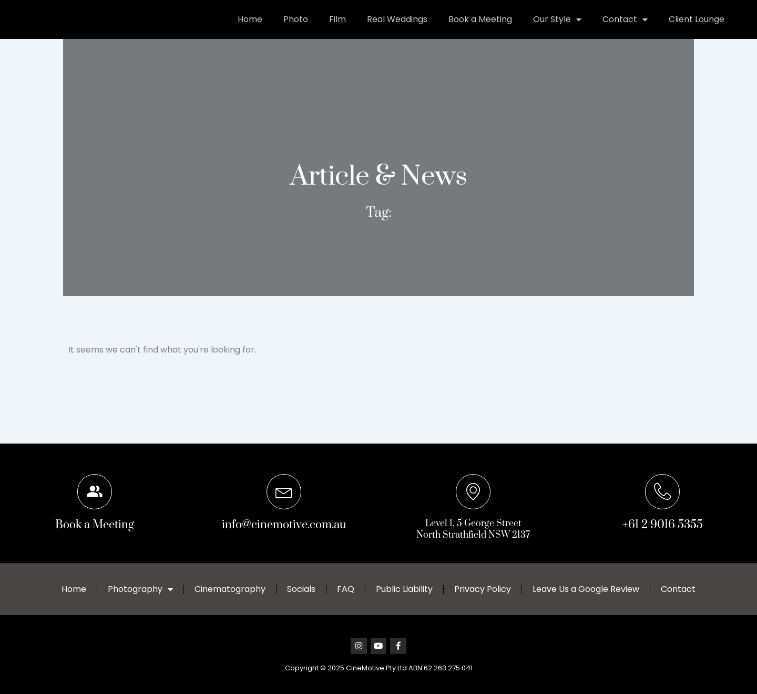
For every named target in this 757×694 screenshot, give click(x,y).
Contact (625, 29)
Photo (295, 29)
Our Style (557, 29)
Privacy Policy (482, 588)
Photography (140, 588)
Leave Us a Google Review (586, 588)
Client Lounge (696, 29)
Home (250, 29)
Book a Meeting (480, 29)
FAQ (345, 588)
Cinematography (230, 588)
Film (337, 29)
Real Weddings (397, 29)
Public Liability (404, 588)
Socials (301, 588)
